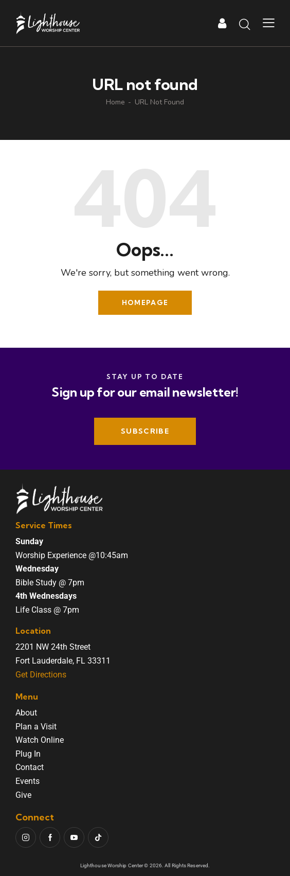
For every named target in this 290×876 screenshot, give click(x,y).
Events (27, 781)
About (26, 713)
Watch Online (39, 740)
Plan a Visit (36, 726)
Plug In (28, 754)
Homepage (145, 302)
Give (23, 795)
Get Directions (40, 675)
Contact (29, 767)
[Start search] (244, 24)
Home (115, 102)
